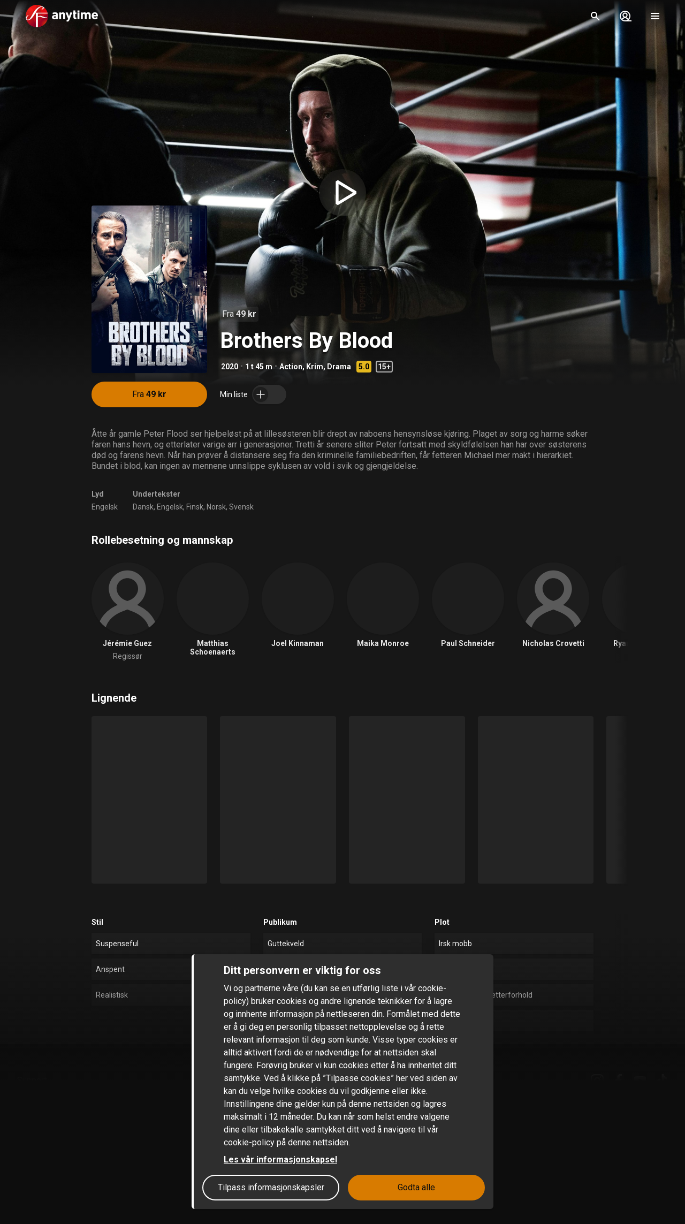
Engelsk (105, 507)
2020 (229, 366)
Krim (314, 366)
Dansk (143, 507)
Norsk (216, 507)
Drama (339, 366)
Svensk (241, 507)
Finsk (194, 507)
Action (290, 366)
